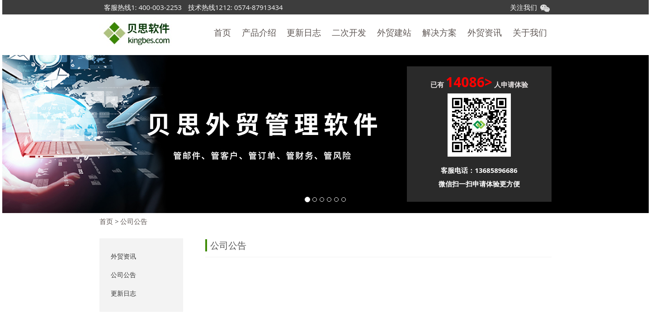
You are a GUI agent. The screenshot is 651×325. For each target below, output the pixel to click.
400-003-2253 (159, 7)
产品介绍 (259, 32)
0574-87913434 (258, 7)
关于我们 (530, 32)
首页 (222, 32)
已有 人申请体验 (479, 83)
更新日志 (304, 32)
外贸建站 (394, 32)
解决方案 (439, 32)
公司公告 (133, 221)
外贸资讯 (484, 32)
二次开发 (349, 32)
